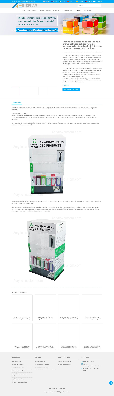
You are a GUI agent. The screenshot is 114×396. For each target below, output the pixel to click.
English (47, 1)
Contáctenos (88, 11)
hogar (15, 30)
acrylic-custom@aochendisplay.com (24, 1)
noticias (78, 11)
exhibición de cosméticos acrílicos (19, 375)
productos (56, 11)
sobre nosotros (31, 11)
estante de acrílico (17, 365)
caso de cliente (67, 11)
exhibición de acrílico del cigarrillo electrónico (59, 30)
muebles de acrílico (18, 379)
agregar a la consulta (71, 89)
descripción (16, 102)
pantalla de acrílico (36, 30)
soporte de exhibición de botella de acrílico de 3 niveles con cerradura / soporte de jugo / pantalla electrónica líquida (45, 347)
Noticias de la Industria (42, 365)
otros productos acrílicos (19, 382)
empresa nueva (40, 362)
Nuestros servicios (45, 11)
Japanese (98, 1)
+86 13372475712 (88, 362)
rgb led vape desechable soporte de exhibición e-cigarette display (69, 347)
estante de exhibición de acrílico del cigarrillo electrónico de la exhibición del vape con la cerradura (22, 347)
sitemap (63, 389)
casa (23, 11)
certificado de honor (64, 362)
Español (81, 1)
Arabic (64, 1)
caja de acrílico (16, 362)
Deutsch (72, 1)
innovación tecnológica (42, 368)
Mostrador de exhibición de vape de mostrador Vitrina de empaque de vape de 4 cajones (92, 347)
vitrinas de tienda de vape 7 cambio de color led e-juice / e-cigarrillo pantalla (69, 318)
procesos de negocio (64, 365)
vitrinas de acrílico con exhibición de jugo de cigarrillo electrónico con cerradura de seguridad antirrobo (92, 318)
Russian (55, 1)
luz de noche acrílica (18, 371)
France (89, 1)
